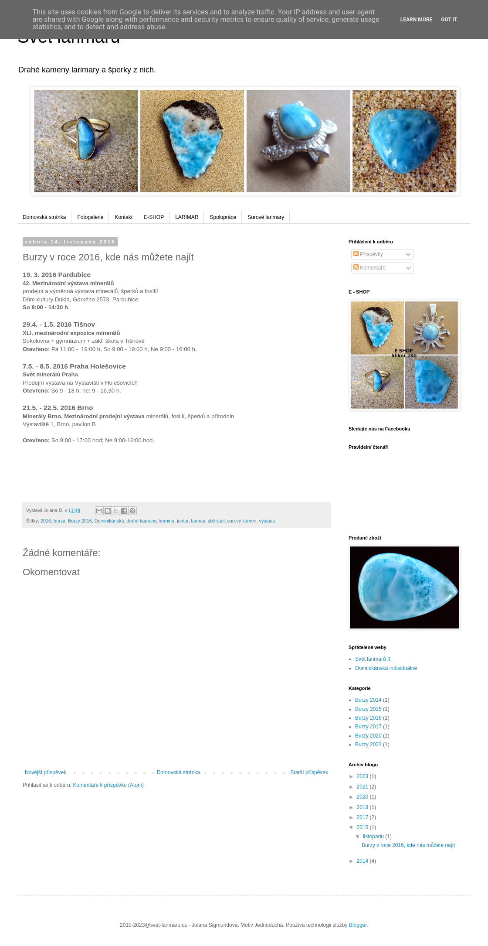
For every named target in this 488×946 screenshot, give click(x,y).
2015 (363, 827)
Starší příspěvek (309, 772)
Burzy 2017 (368, 727)
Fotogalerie (90, 217)
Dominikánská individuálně (386, 668)
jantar (182, 520)
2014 (363, 861)
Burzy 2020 (368, 736)
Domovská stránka (44, 217)
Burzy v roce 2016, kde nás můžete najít (408, 845)
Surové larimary (265, 217)
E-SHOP (154, 217)
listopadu (374, 836)
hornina (166, 520)
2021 (363, 787)
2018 (363, 807)
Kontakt (123, 217)
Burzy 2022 (368, 744)
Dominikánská (109, 520)
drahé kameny (141, 520)
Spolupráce (223, 217)
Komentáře (369, 268)
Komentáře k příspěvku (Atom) (108, 785)
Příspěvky (368, 254)
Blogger (358, 925)
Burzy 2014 (368, 700)
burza (59, 520)
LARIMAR (186, 217)
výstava (267, 520)
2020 (363, 797)
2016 (46, 520)
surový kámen (241, 520)
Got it (449, 20)
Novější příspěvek (45, 772)
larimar (198, 520)
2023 (363, 776)
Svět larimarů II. (373, 659)
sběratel (216, 520)
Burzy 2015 (368, 709)
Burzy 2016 (80, 520)
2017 (363, 817)
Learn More (416, 20)
